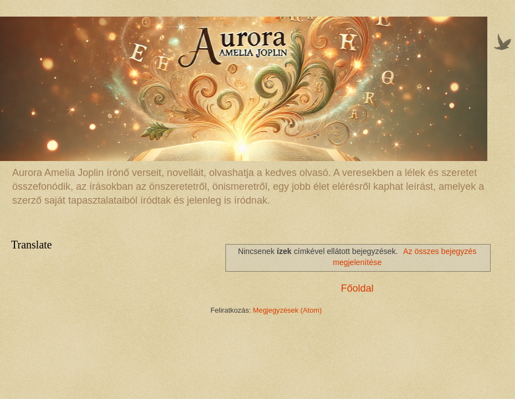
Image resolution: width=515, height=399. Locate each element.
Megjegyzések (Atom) (287, 310)
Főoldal (357, 288)
